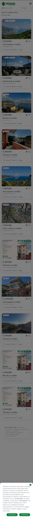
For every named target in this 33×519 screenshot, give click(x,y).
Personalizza (12, 515)
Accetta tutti (24, 515)
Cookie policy (6, 511)
